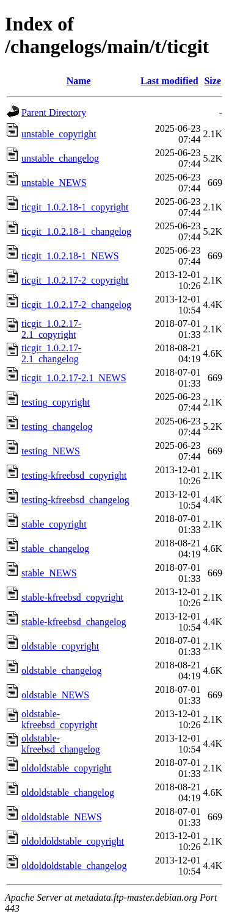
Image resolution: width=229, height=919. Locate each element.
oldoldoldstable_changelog (73, 865)
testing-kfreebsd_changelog (75, 500)
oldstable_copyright (60, 646)
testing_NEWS (50, 451)
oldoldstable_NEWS (61, 817)
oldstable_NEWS (55, 695)
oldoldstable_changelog (67, 792)
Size (212, 81)
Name (79, 81)
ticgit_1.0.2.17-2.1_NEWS (73, 378)
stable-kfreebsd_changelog (73, 622)
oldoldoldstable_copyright (72, 841)
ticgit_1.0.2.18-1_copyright (75, 207)
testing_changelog (56, 426)
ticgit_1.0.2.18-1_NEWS (70, 256)
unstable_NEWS (54, 182)
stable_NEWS (49, 573)
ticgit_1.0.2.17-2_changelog (76, 304)
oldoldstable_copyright (66, 768)
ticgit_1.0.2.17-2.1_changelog (51, 353)
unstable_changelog (60, 158)
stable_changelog (55, 548)
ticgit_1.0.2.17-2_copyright (75, 280)
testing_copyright (55, 402)
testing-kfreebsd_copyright (73, 475)
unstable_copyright (58, 134)
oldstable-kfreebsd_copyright (59, 719)
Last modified (169, 81)
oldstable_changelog (61, 670)
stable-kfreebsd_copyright (72, 597)
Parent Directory (53, 112)
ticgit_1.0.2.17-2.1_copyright (51, 329)
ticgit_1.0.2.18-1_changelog (76, 231)
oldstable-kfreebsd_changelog (60, 743)
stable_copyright (54, 524)
